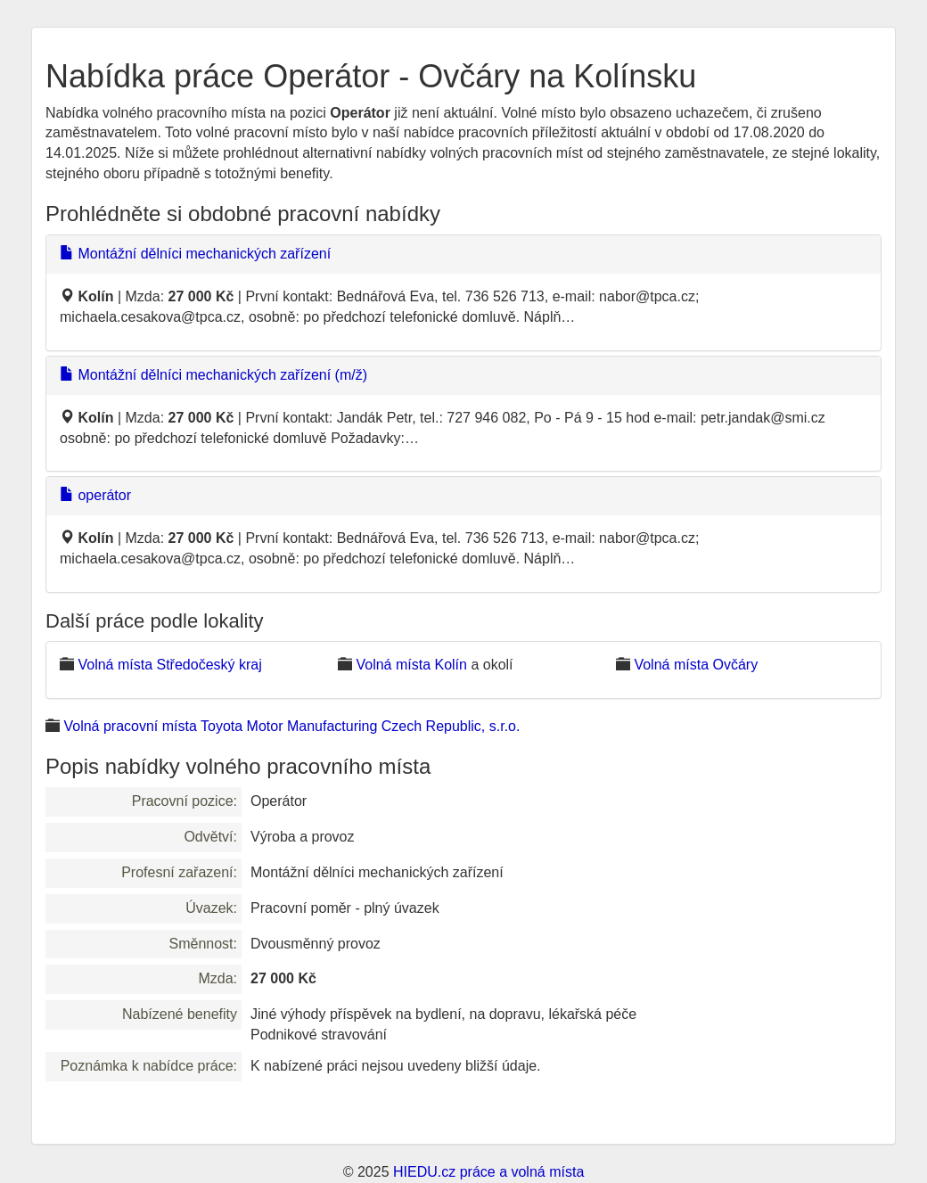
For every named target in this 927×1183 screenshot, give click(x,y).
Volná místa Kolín (411, 664)
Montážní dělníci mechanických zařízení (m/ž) (213, 374)
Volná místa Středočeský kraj (169, 664)
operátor (95, 495)
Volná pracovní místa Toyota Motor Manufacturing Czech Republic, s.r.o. (291, 726)
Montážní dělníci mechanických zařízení (195, 253)
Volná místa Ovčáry (696, 664)
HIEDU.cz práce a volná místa (488, 1171)
